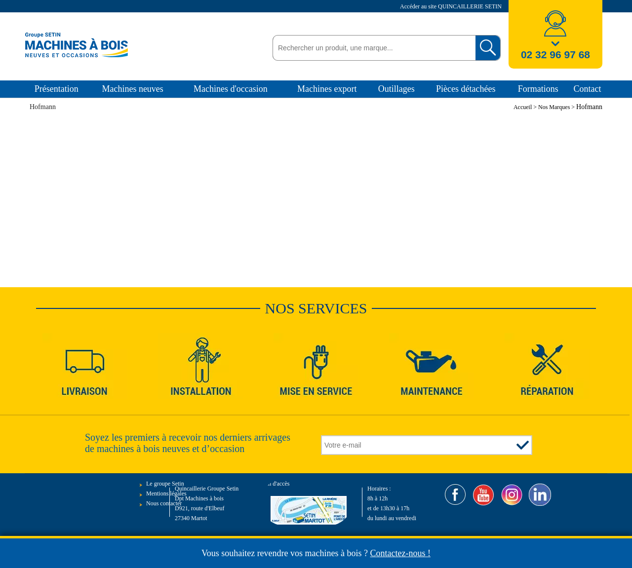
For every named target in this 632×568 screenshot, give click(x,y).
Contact (587, 89)
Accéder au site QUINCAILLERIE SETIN (451, 6)
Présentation (57, 89)
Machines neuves (132, 89)
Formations (538, 89)
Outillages (396, 89)
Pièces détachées (465, 89)
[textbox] (372, 48)
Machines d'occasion (231, 89)
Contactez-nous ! (400, 553)
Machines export (326, 89)
